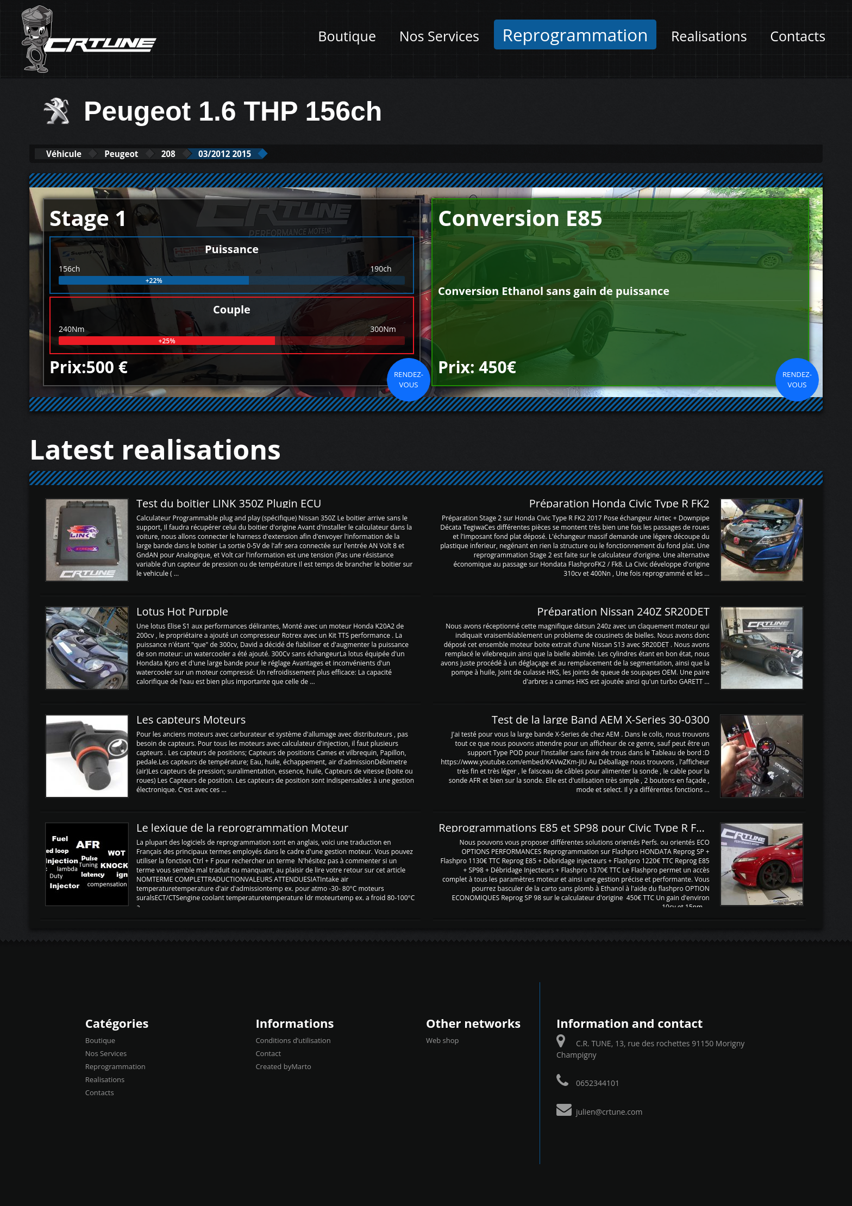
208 (201, 153)
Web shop (442, 1040)
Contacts (797, 36)
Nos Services (439, 36)
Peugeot (142, 153)
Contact (268, 1053)
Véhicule (71, 153)
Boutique (347, 36)
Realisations (709, 36)
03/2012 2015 (271, 153)
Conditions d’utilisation (292, 1040)
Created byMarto (283, 1066)
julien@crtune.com (609, 1111)
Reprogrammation (575, 34)
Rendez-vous (408, 378)
